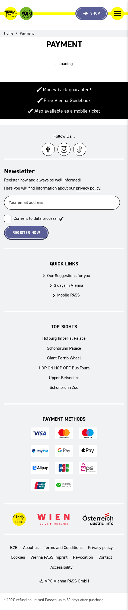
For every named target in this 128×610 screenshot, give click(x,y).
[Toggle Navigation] (117, 13)
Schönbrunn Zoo (64, 387)
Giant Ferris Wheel (64, 358)
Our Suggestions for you (68, 275)
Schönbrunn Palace (64, 348)
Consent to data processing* (39, 218)
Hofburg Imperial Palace (64, 338)
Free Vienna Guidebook (67, 100)
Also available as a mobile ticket (67, 111)
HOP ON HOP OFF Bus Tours (64, 368)
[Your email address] (62, 203)
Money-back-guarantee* (67, 89)
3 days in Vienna (68, 285)
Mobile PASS (68, 295)
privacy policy (88, 188)
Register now (26, 232)
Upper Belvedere (64, 377)
